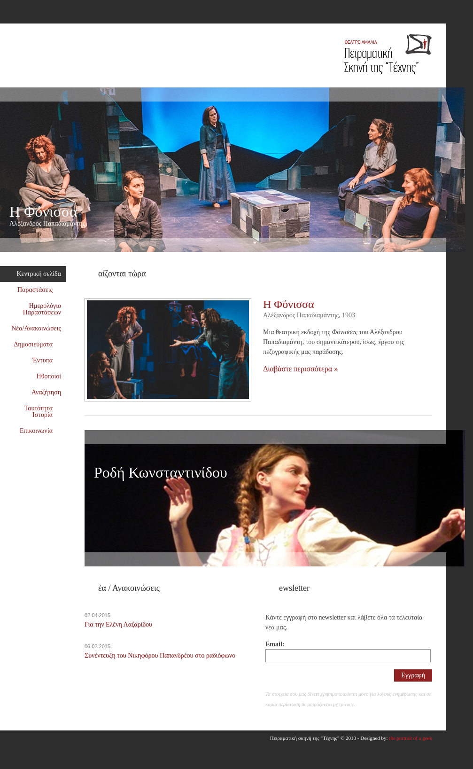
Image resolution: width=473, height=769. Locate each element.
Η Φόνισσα (153, 215)
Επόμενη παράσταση (460, 259)
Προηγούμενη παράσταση (451, 259)
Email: (274, 644)
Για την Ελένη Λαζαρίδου (118, 624)
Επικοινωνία (40, 430)
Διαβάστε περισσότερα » (300, 369)
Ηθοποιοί (49, 376)
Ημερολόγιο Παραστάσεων (42, 309)
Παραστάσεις (39, 289)
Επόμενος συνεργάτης (460, 573)
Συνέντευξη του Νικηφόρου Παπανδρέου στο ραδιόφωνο (160, 655)
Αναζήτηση (46, 392)
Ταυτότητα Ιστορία (42, 411)
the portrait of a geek (410, 738)
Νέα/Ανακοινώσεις (36, 328)
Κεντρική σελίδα (39, 273)
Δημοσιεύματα (37, 344)
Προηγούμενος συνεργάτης (451, 573)
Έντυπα (46, 360)
